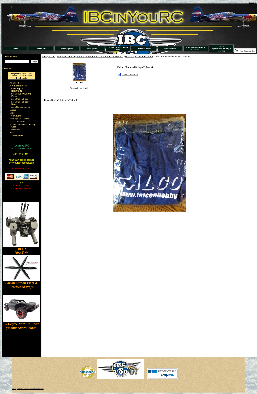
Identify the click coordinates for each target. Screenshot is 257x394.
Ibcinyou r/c (48, 56)
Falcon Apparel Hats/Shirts (139, 56)
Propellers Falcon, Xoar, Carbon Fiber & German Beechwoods (90, 56)
